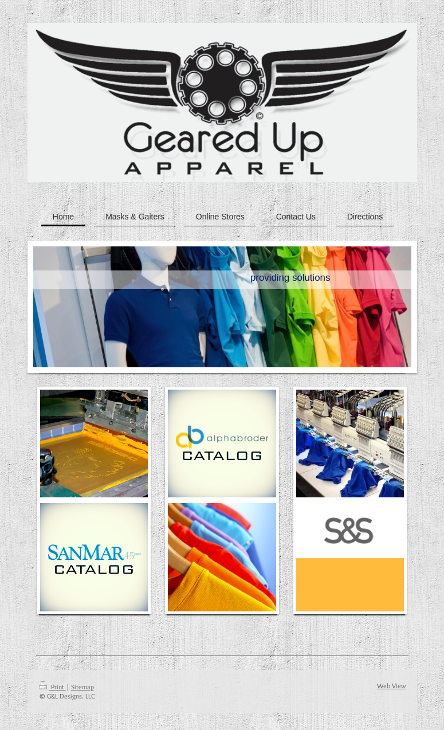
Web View (391, 685)
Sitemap (82, 686)
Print (52, 686)
